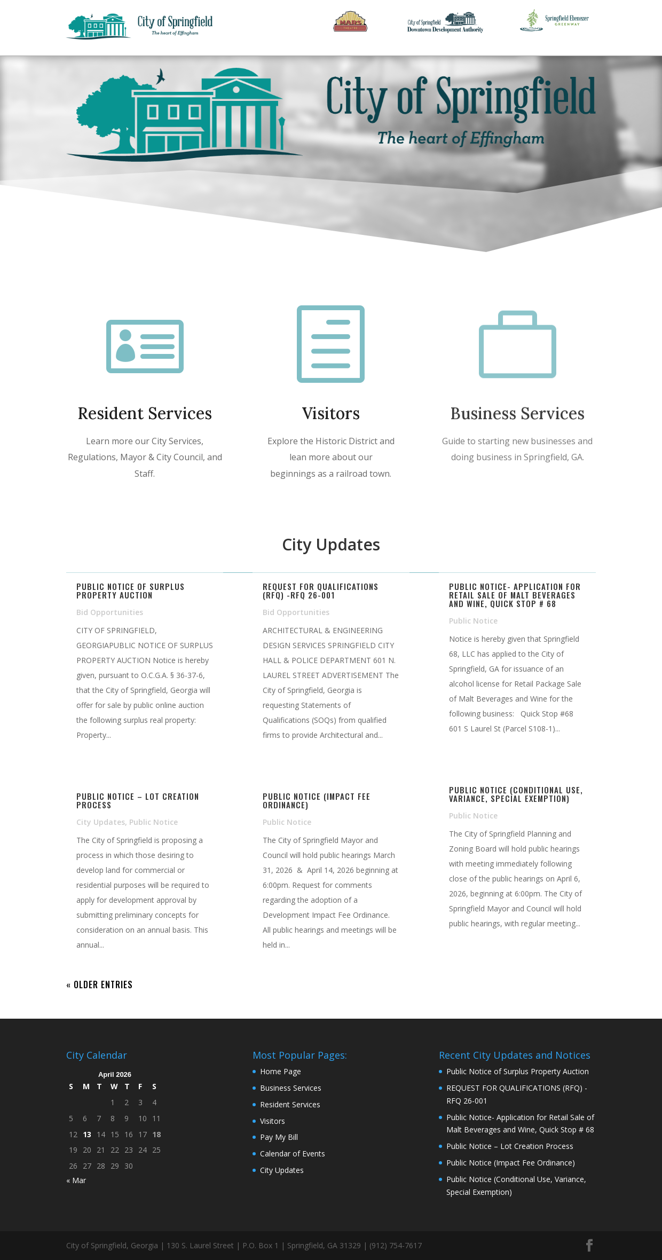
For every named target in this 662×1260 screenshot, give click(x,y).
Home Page (280, 1071)
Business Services (517, 416)
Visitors (331, 414)
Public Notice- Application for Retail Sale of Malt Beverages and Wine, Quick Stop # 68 (515, 594)
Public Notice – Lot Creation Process (137, 800)
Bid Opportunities (109, 612)
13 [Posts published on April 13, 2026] (87, 1134)
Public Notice (153, 822)
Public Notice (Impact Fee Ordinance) (317, 800)
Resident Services (144, 413)
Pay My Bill (279, 1137)
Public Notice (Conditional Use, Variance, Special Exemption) (516, 794)
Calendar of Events (292, 1153)
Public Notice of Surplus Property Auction (130, 590)
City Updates (100, 822)
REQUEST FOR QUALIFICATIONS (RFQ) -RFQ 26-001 (321, 590)
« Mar (76, 1180)
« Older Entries (99, 984)
